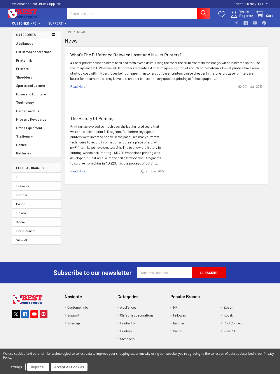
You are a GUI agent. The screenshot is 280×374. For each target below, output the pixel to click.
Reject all (38, 367)
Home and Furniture (31, 98)
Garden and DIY (27, 115)
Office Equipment (29, 132)
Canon (20, 208)
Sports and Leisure (30, 89)
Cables (21, 148)
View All (22, 244)
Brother (21, 199)
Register (241, 18)
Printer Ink (24, 64)
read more (78, 90)
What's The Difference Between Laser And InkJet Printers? (125, 58)
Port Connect (26, 235)
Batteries (23, 157)
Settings (15, 367)
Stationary (24, 140)
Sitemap (73, 327)
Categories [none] (26, 38)
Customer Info (26, 27)
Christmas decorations (33, 55)
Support (57, 27)
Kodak (21, 226)
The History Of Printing (92, 122)
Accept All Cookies (69, 367)
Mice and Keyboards (31, 123)
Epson (21, 217)
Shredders (24, 81)
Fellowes (22, 190)
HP (18, 181)
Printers (22, 72)
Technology (25, 106)
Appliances (24, 47)
